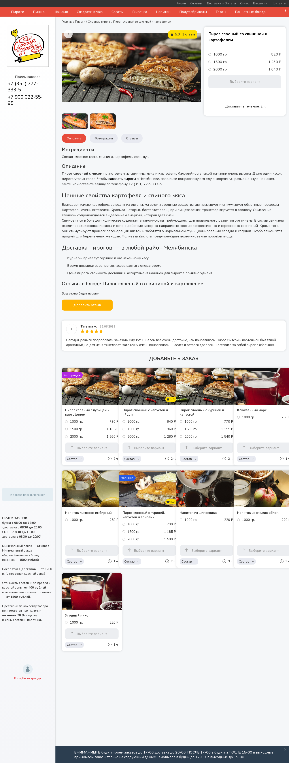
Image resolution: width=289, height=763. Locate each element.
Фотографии (103, 138)
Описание (74, 138)
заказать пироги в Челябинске (133, 178)
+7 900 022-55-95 (25, 100)
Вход (17, 678)
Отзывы (132, 138)
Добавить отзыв (87, 305)
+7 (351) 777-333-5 (23, 86)
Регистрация (31, 678)
